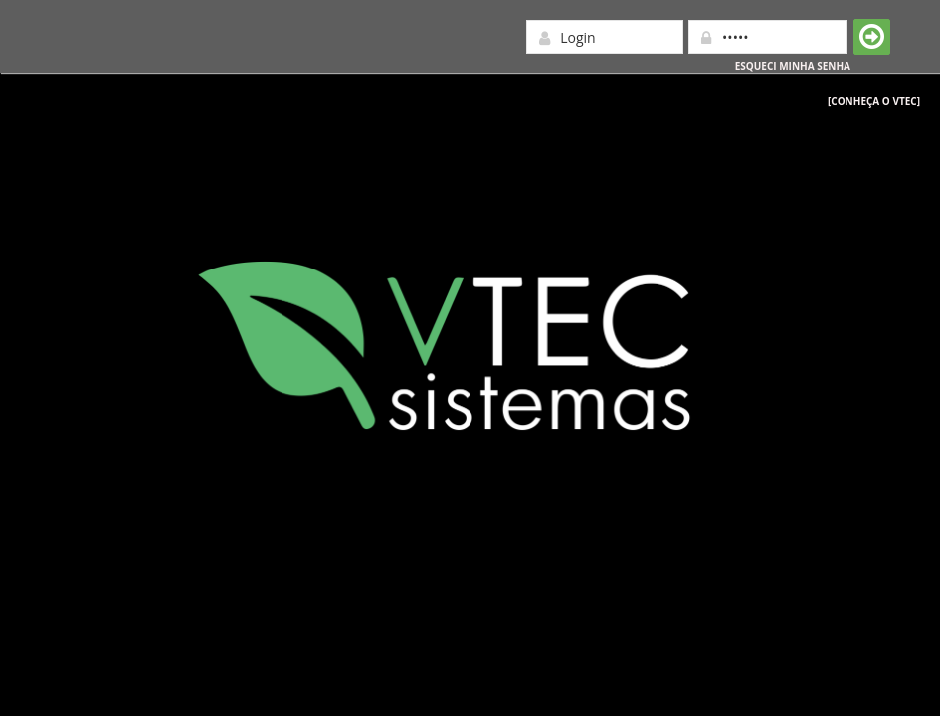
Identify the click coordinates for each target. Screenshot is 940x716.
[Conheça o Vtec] (874, 101)
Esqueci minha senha (792, 66)
